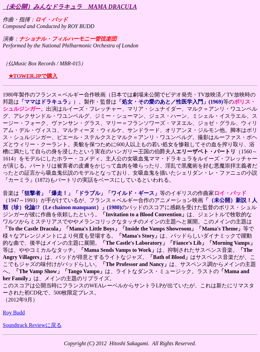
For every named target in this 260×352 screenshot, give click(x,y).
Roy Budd (14, 312)
